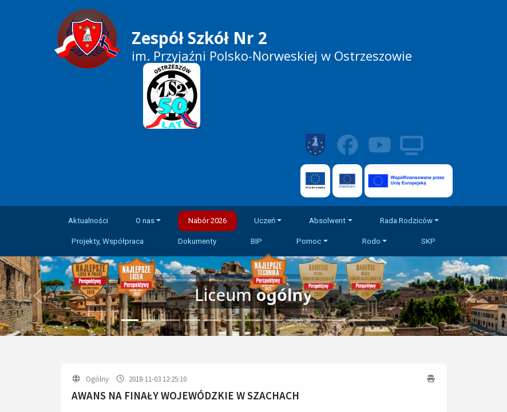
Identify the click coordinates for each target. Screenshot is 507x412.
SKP (428, 241)
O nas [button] (145, 220)
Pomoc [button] (308, 241)
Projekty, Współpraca (108, 241)
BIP (256, 241)
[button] (469, 296)
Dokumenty (197, 241)
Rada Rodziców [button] (406, 220)
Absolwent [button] (327, 220)
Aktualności (88, 220)
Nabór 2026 (207, 220)
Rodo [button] (371, 241)
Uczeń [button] (264, 220)
